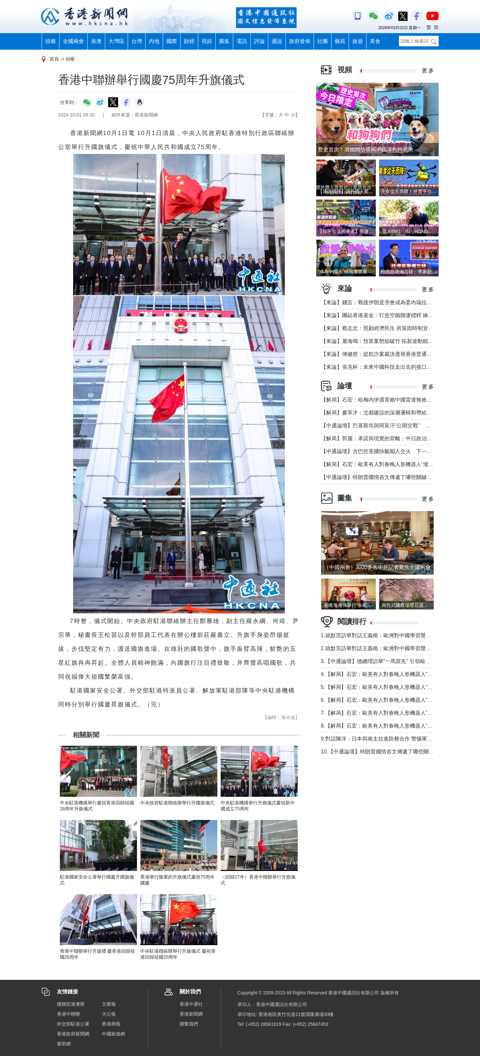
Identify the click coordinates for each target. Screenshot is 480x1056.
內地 (154, 41)
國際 (171, 41)
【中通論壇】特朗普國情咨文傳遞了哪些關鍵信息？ (382, 477)
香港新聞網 (191, 1014)
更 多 (428, 70)
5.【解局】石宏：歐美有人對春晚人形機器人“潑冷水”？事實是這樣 (399, 687)
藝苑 (340, 41)
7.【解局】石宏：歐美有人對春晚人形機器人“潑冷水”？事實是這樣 (399, 713)
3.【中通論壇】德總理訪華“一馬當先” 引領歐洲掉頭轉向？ (389, 661)
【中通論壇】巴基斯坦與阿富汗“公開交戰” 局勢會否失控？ (391, 425)
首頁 (54, 59)
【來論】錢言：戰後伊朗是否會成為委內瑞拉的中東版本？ (389, 302)
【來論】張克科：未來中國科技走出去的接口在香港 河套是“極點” (397, 367)
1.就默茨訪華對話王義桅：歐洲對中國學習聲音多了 (381, 635)
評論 (259, 41)
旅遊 (357, 41)
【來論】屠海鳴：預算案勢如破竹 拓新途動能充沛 (380, 341)
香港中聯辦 (68, 1014)
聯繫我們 (189, 1024)
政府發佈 (299, 41)
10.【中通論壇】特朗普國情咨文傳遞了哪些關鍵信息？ (385, 751)
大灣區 (116, 41)
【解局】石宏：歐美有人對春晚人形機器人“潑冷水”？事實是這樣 (397, 464)
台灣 (136, 41)
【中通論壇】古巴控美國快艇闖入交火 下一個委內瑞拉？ (389, 451)
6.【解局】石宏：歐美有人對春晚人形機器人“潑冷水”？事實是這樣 (399, 700)
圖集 (224, 41)
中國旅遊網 (113, 1033)
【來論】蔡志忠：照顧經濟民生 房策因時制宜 (374, 328)
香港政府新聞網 (73, 1033)
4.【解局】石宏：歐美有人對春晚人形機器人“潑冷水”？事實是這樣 (399, 674)
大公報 (109, 1014)
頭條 (50, 41)
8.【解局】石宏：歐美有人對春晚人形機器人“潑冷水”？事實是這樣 (399, 726)
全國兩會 (73, 41)
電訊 (242, 41)
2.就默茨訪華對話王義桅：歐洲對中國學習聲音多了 (381, 648)
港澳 (96, 41)
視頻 (206, 41)
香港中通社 (191, 1004)
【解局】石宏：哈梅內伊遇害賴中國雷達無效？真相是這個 (389, 400)
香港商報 (111, 1024)
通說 (277, 41)
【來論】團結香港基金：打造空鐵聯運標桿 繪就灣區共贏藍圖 (393, 315)
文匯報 (109, 1004)
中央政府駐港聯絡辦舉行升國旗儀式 (177, 802)
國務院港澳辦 (71, 1004)
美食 (375, 41)
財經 (189, 41)
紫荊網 (64, 1043)
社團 (322, 41)
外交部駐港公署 (73, 1024)
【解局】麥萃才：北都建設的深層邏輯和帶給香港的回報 (387, 412)
